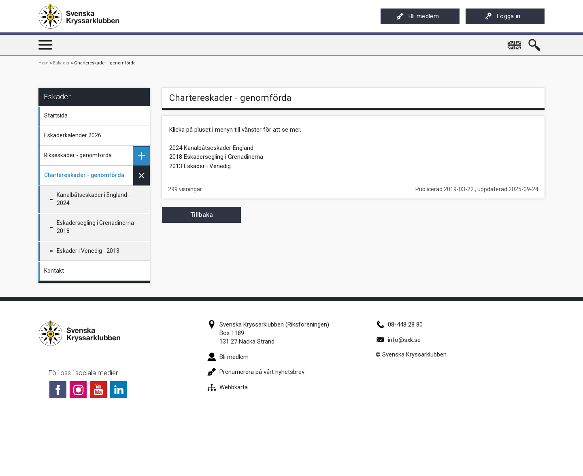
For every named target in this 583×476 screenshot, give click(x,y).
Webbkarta (227, 387)
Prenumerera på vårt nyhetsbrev (255, 372)
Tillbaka (201, 214)
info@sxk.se (398, 340)
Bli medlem (417, 16)
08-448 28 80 (399, 324)
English (515, 42)
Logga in (503, 16)
